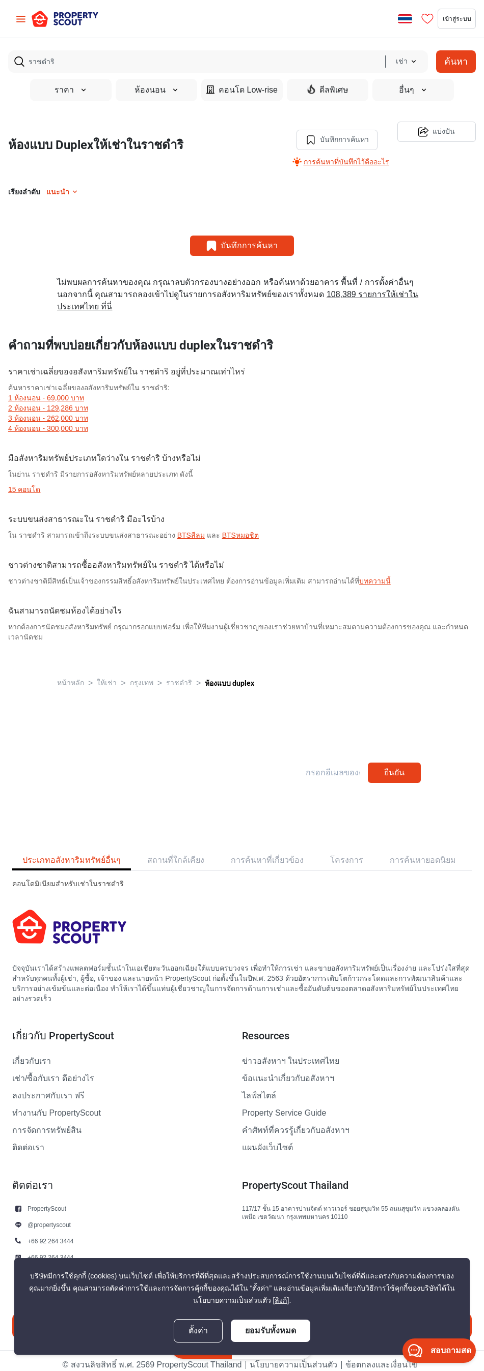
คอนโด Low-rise (242, 89)
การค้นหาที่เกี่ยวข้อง (267, 852)
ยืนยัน (394, 764)
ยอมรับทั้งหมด (270, 1330)
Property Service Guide (284, 1105)
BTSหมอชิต (240, 527)
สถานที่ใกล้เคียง (175, 852)
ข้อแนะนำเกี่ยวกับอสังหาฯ (288, 1070)
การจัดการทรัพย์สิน (47, 1122)
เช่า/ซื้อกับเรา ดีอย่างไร (53, 1070)
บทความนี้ (375, 573)
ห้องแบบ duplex (229, 675)
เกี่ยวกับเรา (31, 1053)
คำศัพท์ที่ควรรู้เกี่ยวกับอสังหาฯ (295, 1122)
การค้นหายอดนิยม (423, 852)
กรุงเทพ (141, 674)
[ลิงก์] (281, 1300)
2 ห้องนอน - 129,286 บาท (48, 400)
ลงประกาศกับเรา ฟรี (48, 1088)
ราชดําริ (179, 674)
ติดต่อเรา (28, 1139)
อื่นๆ (413, 90)
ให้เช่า (107, 674)
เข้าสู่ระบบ (444, 19)
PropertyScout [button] (47, 1200)
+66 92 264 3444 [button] (50, 1233)
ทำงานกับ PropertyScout (56, 1105)
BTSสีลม (191, 527)
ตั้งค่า (198, 1331)
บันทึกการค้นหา (329, 132)
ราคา (71, 90)
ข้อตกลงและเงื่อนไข (381, 1357)
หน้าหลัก (70, 674)
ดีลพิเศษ (327, 89)
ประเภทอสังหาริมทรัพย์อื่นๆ (71, 852)
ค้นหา (456, 61)
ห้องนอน (157, 90)
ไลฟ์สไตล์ (259, 1088)
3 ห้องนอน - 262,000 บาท (48, 410)
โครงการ (346, 852)
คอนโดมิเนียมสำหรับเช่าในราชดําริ (68, 875)
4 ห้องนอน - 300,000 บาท (48, 420)
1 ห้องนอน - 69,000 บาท (46, 390)
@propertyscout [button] (49, 1216)
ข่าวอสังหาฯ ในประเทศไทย (290, 1053)
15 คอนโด (24, 481)
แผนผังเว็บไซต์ (267, 1139)
